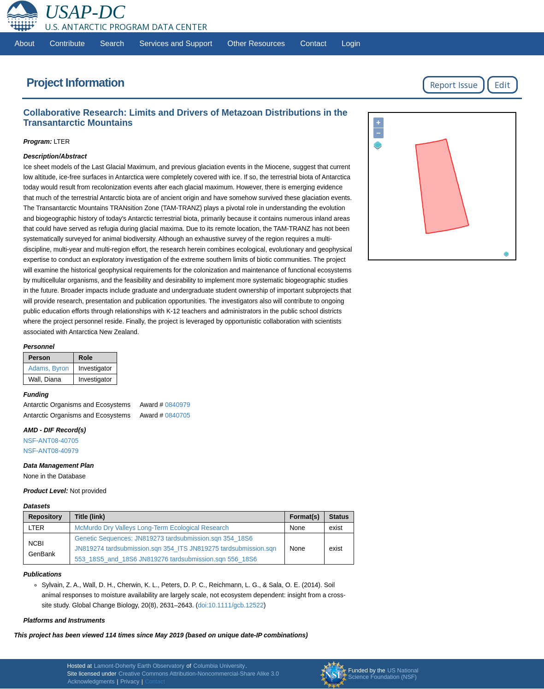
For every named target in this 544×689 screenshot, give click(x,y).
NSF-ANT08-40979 (50, 450)
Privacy (129, 681)
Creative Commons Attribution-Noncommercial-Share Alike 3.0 (198, 674)
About (25, 43)
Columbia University (219, 666)
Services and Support (175, 43)
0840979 (177, 404)
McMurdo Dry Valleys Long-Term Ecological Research (152, 527)
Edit (502, 84)
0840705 (177, 415)
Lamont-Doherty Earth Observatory (139, 666)
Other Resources (256, 43)
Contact (313, 43)
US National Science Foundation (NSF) (383, 673)
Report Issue (454, 84)
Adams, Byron (48, 368)
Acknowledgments (90, 681)
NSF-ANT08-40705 (50, 440)
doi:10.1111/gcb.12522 (230, 605)
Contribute (67, 43)
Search (112, 43)
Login (351, 43)
